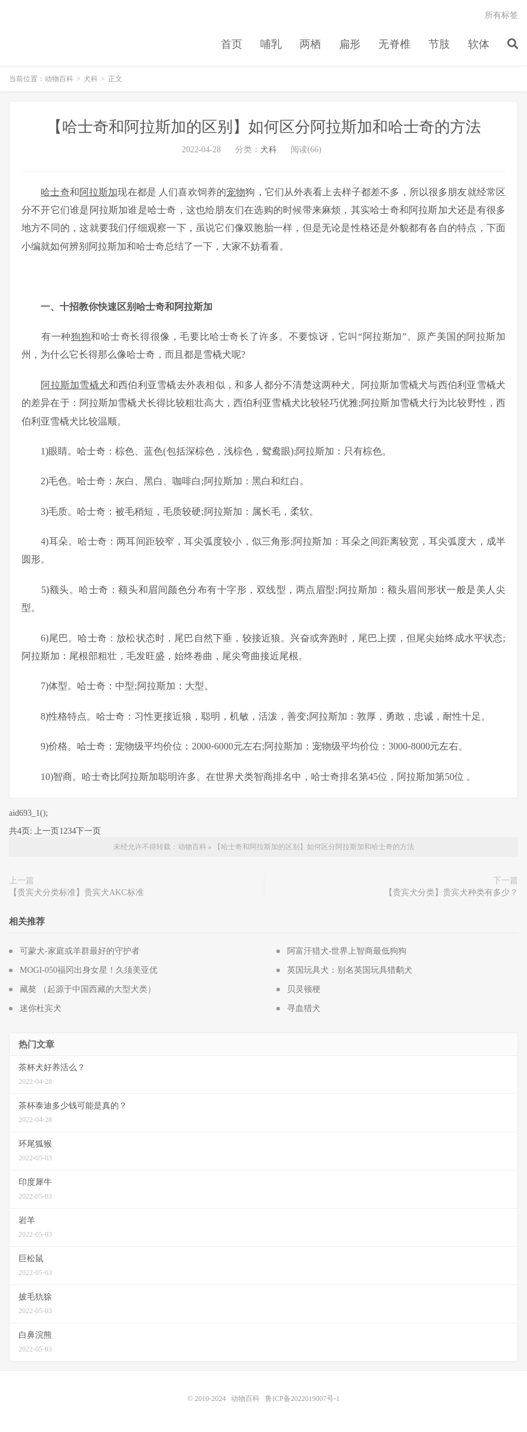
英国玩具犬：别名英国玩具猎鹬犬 (349, 970)
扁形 (349, 44)
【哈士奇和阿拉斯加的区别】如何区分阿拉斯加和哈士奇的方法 (264, 127)
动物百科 (59, 79)
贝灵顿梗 (303, 989)
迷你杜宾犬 (40, 1008)
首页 (231, 44)
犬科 (91, 79)
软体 (478, 44)
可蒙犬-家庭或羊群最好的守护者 (80, 951)
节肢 (439, 44)
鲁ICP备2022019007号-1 (302, 1398)
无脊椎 (394, 44)
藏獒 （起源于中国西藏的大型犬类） (88, 989)
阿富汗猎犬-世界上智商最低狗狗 (347, 951)
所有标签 (501, 15)
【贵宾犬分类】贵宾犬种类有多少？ (451, 892)
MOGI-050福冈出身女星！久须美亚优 (89, 970)
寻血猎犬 (303, 1008)
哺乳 (271, 44)
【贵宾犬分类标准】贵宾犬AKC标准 (76, 892)
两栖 (310, 44)
